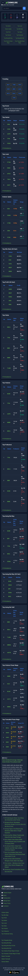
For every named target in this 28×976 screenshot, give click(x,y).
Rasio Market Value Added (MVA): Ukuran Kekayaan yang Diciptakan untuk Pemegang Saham (15, 841)
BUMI (8, 393)
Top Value (19, 32)
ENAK (8, 168)
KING (10, 304)
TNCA (9, 179)
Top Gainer (8, 26)
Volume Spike (8, 29)
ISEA (8, 208)
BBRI (8, 348)
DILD (8, 684)
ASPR (8, 134)
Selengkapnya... (7, 148)
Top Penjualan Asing (6, 940)
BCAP (8, 691)
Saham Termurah (5, 959)
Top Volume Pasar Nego (8, 42)
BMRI (8, 357)
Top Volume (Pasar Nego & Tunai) (10, 951)
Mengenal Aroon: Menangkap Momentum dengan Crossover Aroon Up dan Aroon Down (15, 824)
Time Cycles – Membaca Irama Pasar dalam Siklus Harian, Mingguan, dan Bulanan (14, 865)
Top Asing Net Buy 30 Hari (8, 945)
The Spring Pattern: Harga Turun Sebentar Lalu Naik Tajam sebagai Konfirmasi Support (13, 848)
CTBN (8, 223)
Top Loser (19, 26)
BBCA (8, 327)
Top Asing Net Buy (8, 38)
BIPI (8, 538)
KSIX (10, 260)
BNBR (8, 422)
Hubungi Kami (6, 900)
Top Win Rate (20, 29)
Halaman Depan (7, 892)
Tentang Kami (6, 898)
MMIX (10, 271)
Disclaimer (6, 906)
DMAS (10, 585)
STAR (8, 237)
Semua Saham (5, 961)
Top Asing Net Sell (20, 38)
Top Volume (8, 35)
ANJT (8, 185)
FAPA (10, 264)
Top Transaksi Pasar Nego (20, 42)
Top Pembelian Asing (7, 934)
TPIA (8, 138)
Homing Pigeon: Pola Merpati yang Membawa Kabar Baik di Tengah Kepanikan (14, 830)
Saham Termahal (5, 956)
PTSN (8, 162)
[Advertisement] (14, 61)
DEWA (9, 561)
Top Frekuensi (20, 35)
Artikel (4, 895)
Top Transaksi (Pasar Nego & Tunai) (10, 953)
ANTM (9, 652)
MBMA (9, 645)
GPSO (9, 173)
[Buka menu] (2, 2)
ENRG (7, 737)
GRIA (8, 124)
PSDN (8, 143)
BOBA (10, 297)
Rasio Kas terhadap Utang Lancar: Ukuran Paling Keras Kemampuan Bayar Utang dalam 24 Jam (15, 854)
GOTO (9, 699)
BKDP (10, 267)
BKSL (8, 554)
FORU (8, 129)
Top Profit (8, 32)
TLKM (9, 368)
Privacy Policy (6, 903)
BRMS (9, 706)
